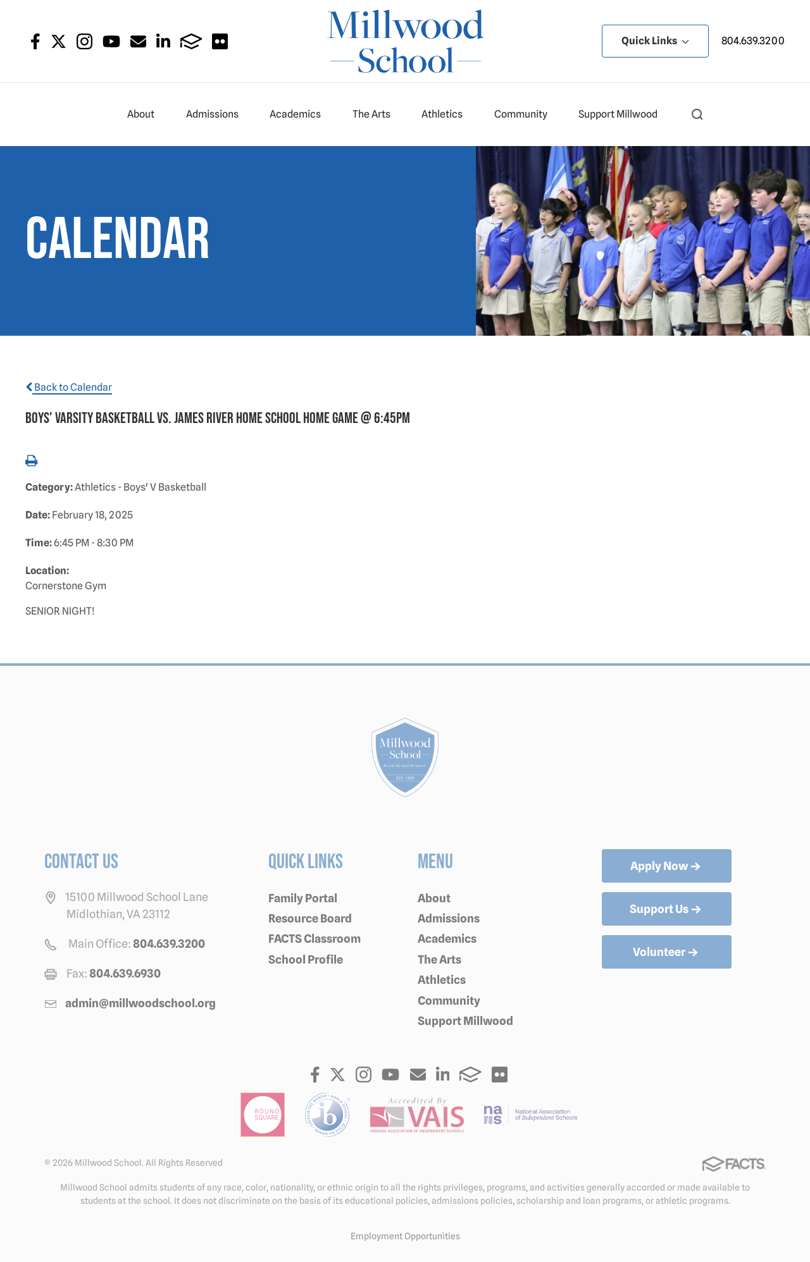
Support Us (667, 909)
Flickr (220, 41)
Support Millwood (623, 114)
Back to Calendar (68, 387)
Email (138, 41)
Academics (301, 114)
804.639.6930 (125, 973)
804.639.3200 (753, 41)
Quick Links (655, 41)
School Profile (305, 959)
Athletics (447, 114)
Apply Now (666, 866)
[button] (697, 114)
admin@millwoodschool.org (140, 1003)
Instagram (84, 41)
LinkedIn (163, 41)
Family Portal (302, 898)
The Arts (376, 114)
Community (526, 114)
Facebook (35, 41)
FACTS (191, 41)
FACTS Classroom (314, 938)
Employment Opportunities (405, 1236)
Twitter (58, 41)
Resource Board (310, 918)
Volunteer (667, 952)
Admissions (217, 114)
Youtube (111, 41)
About (146, 114)
